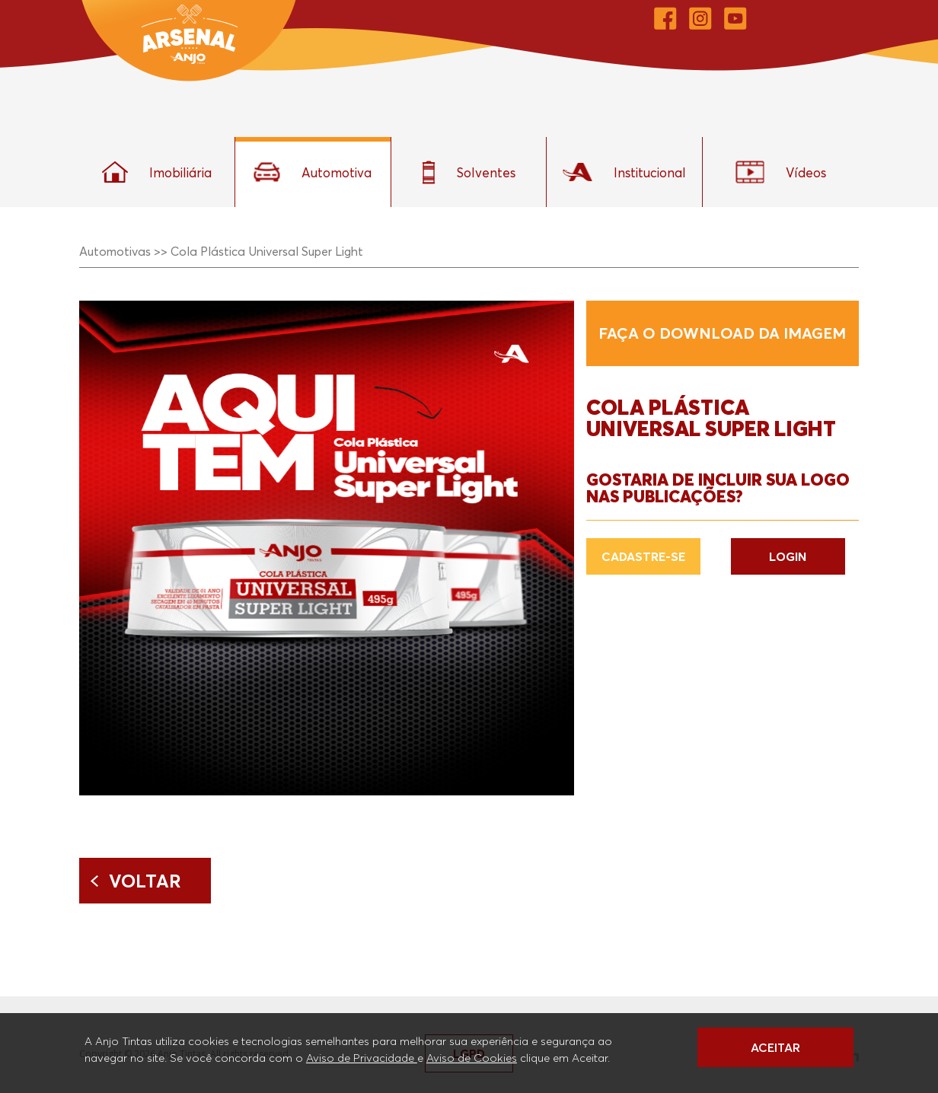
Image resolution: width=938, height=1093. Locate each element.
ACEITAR (775, 1047)
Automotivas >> (123, 251)
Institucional (624, 172)
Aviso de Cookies (471, 1057)
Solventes (468, 172)
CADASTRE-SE (643, 556)
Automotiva (313, 172)
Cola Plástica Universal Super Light (267, 251)
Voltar (145, 880)
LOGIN (787, 556)
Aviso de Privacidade (361, 1057)
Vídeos (780, 172)
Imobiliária (157, 172)
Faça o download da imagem (722, 333)
